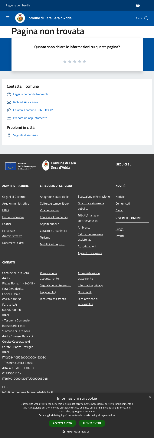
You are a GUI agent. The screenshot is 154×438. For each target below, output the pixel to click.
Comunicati (123, 203)
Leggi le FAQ (48, 292)
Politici (6, 224)
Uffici (5, 210)
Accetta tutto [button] (62, 423)
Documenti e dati (13, 242)
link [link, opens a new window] (113, 415)
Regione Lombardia (18, 5)
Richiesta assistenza (53, 299)
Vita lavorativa (49, 210)
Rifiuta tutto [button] (92, 423)
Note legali (85, 292)
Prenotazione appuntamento (49, 276)
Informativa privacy (90, 285)
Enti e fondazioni (13, 217)
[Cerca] (146, 18)
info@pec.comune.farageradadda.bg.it (27, 392)
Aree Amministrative (15, 203)
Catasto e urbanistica (53, 230)
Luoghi (120, 229)
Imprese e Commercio (53, 217)
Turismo (45, 237)
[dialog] (77, 415)
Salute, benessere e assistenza (90, 237)
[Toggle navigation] (7, 17)
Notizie (120, 196)
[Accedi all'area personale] (138, 5)
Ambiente (84, 227)
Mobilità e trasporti (52, 244)
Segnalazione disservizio (55, 285)
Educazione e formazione (94, 196)
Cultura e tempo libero (54, 203)
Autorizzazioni (87, 246)
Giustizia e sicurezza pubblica (91, 206)
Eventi (120, 235)
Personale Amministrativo (12, 233)
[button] (77, 431)
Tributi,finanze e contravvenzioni (88, 218)
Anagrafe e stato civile (54, 196)
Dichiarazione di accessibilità (88, 301)
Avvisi (119, 210)
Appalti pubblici (50, 224)
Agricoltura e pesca (90, 253)
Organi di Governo (13, 196)
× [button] (149, 397)
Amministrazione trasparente (89, 276)
